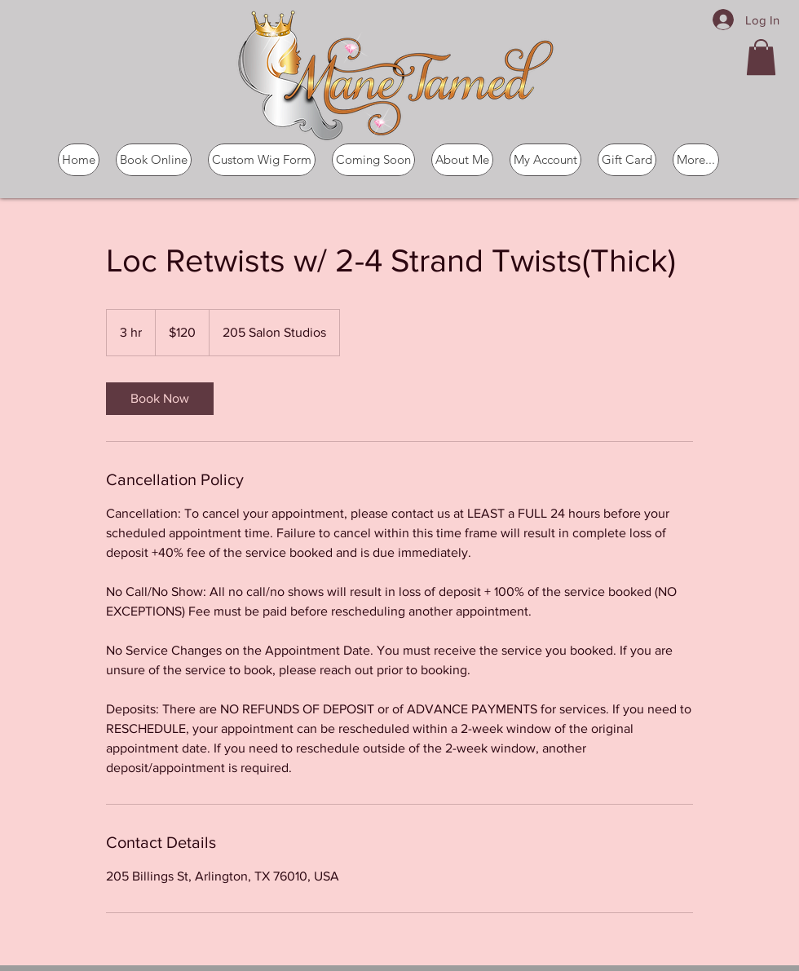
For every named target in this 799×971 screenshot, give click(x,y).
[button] (761, 57)
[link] (160, 398)
